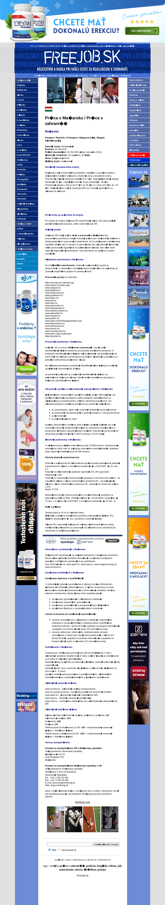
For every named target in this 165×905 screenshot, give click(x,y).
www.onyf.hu (51, 701)
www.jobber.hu (52, 318)
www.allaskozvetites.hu (56, 310)
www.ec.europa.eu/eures (57, 692)
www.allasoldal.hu (54, 313)
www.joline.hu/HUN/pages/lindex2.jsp (63, 321)
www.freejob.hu (52, 315)
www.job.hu (50, 300)
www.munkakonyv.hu (55, 331)
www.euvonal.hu (53, 567)
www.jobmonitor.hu (54, 305)
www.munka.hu (52, 689)
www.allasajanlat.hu (54, 308)
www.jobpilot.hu (52, 290)
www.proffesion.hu (54, 295)
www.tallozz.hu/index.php (57, 285)
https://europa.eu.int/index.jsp (59, 282)
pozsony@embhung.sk (64, 782)
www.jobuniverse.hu (55, 323)
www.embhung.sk (59, 785)
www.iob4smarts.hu (54, 326)
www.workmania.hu (54, 293)
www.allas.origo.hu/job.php (58, 333)
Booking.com (82, 802)
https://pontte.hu (53, 336)
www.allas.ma (52, 298)
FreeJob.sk (82, 875)
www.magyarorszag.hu (105, 564)
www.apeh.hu (73, 564)
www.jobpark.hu (53, 287)
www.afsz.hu (51, 303)
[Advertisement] (26, 639)
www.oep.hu (87, 564)
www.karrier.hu (52, 328)
